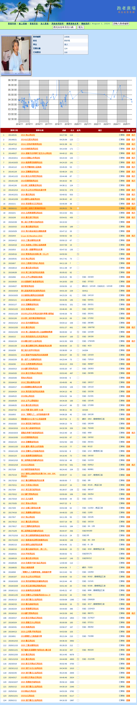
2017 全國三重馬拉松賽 (31, 508)
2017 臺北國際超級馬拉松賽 (32, 480)
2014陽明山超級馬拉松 (30, 199)
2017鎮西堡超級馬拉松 (30, 469)
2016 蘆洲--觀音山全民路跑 (32, 446)
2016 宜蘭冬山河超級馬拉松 (32, 451)
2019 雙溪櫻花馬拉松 (30, 609)
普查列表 (12, 24)
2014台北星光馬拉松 (29, 139)
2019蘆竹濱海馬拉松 (29, 613)
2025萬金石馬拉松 (28, 691)
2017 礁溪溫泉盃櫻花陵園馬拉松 (34, 540)
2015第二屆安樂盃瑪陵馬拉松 (33, 318)
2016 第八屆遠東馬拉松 (31, 428)
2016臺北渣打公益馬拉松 (31, 341)
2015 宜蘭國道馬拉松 (30, 304)
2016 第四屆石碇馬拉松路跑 (32, 391)
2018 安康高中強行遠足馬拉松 (33, 563)
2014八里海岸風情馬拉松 (31, 144)
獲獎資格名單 (72, 24)
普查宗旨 (34, 24)
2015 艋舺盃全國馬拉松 (31, 300)
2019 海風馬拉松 (28, 627)
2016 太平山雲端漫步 (30, 401)
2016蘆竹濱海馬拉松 (29, 369)
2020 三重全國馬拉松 (30, 645)
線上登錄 (23, 24)
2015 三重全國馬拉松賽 (31, 240)
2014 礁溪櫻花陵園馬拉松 (32, 162)
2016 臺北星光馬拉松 (30, 405)
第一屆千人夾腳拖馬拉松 (31, 359)
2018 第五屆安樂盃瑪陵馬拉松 (33, 586)
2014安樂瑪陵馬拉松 (29, 181)
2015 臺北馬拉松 (28, 327)
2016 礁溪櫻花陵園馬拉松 (32, 456)
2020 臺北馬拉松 (28, 654)
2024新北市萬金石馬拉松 (31, 677)
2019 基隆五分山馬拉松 (31, 622)
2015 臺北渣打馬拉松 (30, 217)
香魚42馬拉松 (26, 378)
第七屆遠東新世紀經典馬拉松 (33, 291)
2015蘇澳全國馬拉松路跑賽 (32, 295)
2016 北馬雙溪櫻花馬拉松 (32, 364)
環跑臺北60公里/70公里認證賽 (33, 419)
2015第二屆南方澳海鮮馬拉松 (33, 208)
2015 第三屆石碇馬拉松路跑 (32, 272)
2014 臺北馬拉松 (28, 194)
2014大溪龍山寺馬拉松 (30, 158)
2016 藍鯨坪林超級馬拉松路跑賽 (34, 355)
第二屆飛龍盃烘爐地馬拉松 (32, 460)
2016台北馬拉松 (27, 465)
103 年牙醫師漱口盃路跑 (31, 167)
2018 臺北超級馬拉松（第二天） (34, 549)
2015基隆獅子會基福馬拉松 (32, 281)
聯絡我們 (85, 24)
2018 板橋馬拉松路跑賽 (31, 590)
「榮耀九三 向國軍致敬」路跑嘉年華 (36, 572)
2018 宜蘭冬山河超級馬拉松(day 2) (35, 595)
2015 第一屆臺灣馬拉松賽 (32, 249)
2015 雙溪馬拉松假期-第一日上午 (35, 254)
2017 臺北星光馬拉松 (30, 522)
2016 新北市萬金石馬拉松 (32, 373)
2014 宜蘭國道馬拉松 (30, 172)
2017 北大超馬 (27, 499)
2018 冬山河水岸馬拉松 (31, 577)
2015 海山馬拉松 (28, 259)
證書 (128, 135)
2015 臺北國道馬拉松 (30, 226)
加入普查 (45, 24)
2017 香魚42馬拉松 (29, 503)
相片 (133, 135)
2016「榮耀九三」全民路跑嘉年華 (35, 414)
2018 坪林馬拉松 (28, 554)
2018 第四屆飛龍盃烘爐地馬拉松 (34, 581)
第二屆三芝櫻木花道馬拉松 (32, 222)
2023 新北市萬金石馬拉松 (32, 664)
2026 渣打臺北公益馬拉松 (32, 700)
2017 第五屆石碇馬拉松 (31, 489)
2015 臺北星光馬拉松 (30, 268)
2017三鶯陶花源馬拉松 (30, 526)
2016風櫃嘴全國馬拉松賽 (31, 387)
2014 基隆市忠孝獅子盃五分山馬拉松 (36, 153)
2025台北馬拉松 (27, 696)
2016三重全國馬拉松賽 (30, 382)
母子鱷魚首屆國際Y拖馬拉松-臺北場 (36, 650)
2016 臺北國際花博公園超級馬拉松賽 (36, 346)
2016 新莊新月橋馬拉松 (31, 423)
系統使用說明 (57, 24)
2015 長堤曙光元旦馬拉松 (32, 204)
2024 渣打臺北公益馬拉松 (32, 673)
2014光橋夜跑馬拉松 (29, 149)
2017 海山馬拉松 (28, 517)
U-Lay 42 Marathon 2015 (31, 236)
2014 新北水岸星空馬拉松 (32, 176)
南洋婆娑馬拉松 (27, 286)
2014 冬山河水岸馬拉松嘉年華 (33, 190)
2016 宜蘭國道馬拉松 (30, 442)
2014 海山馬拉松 (28, 135)
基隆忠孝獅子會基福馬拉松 (32, 433)
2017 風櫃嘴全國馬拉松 (31, 512)
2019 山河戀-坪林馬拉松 (31, 632)
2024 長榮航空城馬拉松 (31, 682)
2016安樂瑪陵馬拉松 (29, 437)
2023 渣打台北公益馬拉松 (32, 668)
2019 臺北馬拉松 (28, 641)
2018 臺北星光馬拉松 (30, 558)
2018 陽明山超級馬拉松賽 (32, 544)
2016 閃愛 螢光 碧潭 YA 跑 (32, 410)
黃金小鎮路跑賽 (27, 567)
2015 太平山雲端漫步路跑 (32, 277)
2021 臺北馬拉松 (28, 659)
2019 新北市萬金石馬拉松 (32, 618)
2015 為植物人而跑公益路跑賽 (33, 245)
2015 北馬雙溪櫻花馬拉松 (32, 213)
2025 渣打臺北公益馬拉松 (32, 686)
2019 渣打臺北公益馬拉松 (32, 599)
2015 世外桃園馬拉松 (30, 323)
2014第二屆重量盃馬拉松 (31, 185)
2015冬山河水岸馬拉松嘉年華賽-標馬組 (37, 314)
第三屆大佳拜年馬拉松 (30, 350)
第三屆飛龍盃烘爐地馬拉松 (32, 531)
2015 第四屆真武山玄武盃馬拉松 (34, 336)
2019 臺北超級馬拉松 (30, 604)
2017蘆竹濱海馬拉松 (29, 494)
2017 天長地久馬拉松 (30, 485)
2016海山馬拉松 (27, 396)
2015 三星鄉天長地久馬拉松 (32, 263)
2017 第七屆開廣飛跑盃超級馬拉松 (35, 535)
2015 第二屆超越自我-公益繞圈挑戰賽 (36, 332)
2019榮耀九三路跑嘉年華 (31, 636)
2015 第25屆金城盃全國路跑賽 (34, 231)
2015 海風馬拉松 (28, 309)
